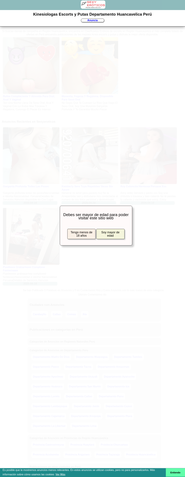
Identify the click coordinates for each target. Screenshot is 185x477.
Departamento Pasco (46, 366)
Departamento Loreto (46, 396)
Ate (85, 314)
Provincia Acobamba (46, 454)
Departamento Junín (86, 406)
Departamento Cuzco (119, 406)
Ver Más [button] (60, 474)
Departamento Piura (119, 416)
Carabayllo (39, 314)
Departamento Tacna (78, 366)
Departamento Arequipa (86, 416)
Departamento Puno (111, 396)
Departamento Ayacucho (119, 376)
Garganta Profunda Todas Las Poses (26, 186)
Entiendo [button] (175, 472)
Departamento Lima (84, 426)
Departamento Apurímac (48, 376)
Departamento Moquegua (91, 356)
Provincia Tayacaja (108, 454)
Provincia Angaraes (77, 454)
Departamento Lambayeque (50, 406)
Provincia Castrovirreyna (48, 444)
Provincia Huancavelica (141, 454)
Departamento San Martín (85, 386)
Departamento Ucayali (83, 376)
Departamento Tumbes (128, 356)
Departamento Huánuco (47, 386)
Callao (57, 314)
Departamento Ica (118, 386)
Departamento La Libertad (49, 426)
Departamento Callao (79, 396)
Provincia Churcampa (114, 444)
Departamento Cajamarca (49, 416)
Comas (71, 314)
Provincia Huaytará (82, 444)
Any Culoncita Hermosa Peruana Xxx (143, 186)
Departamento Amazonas (113, 366)
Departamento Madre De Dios (51, 356)
